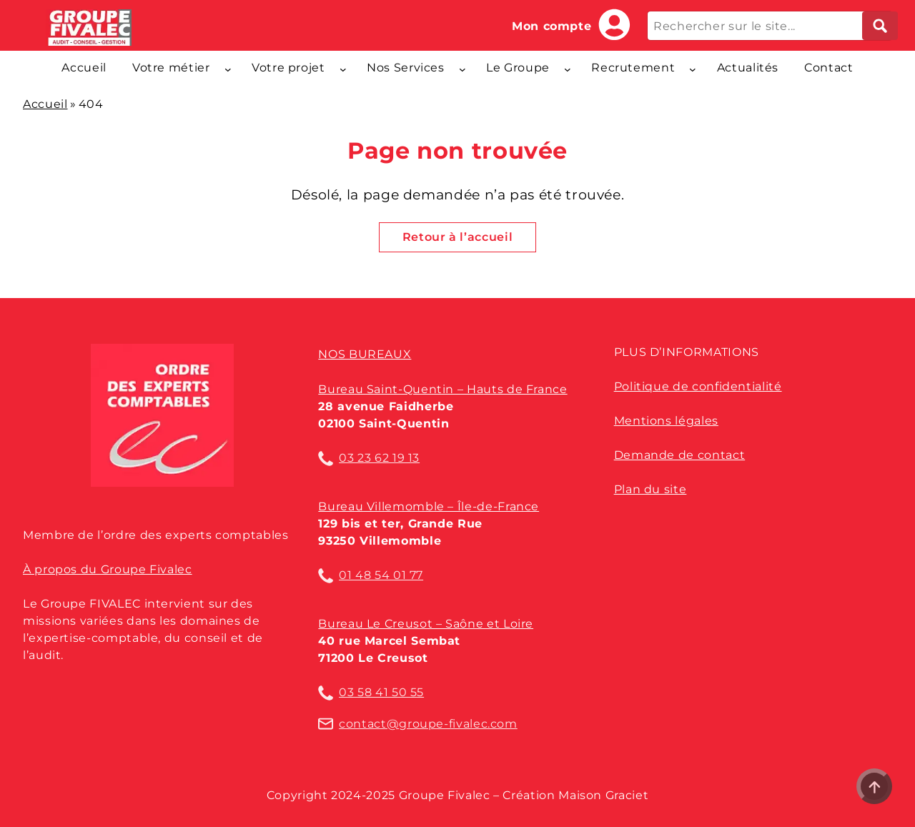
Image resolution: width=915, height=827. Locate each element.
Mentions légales (666, 420)
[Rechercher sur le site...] (770, 25)
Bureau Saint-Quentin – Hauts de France (442, 389)
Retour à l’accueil (457, 237)
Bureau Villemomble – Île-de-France (428, 506)
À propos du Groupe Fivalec (107, 569)
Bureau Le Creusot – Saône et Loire (425, 623)
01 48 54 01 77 (381, 575)
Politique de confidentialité (698, 386)
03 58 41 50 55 (381, 692)
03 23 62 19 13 (379, 458)
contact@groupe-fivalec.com (428, 724)
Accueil (45, 104)
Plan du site (650, 489)
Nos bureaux (364, 354)
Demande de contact (680, 455)
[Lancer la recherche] (880, 25)
